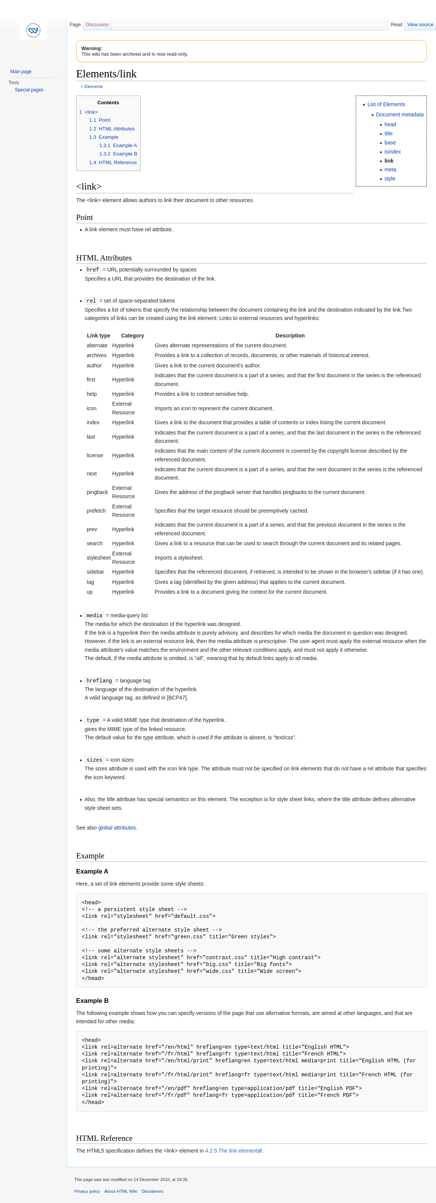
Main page (20, 71)
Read (397, 24)
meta (390, 169)
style (389, 179)
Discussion (97, 24)
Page (75, 24)
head (390, 124)
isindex (392, 152)
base (390, 143)
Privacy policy (87, 1189)
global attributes (117, 825)
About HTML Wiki (121, 1189)
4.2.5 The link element (231, 1148)
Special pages (29, 90)
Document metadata (400, 114)
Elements (93, 86)
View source (420, 24)
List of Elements (386, 104)
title (388, 133)
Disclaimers (152, 1189)
